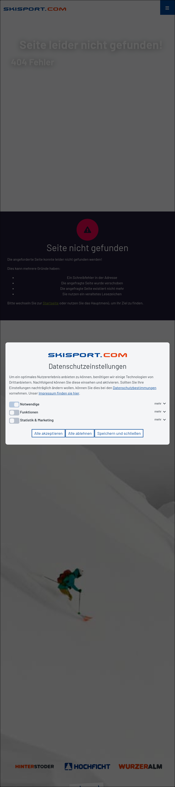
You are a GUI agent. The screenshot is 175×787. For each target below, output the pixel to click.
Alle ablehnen (80, 433)
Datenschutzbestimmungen (134, 387)
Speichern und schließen (119, 433)
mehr (160, 403)
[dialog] (87, 393)
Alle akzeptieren (48, 433)
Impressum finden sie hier (59, 393)
